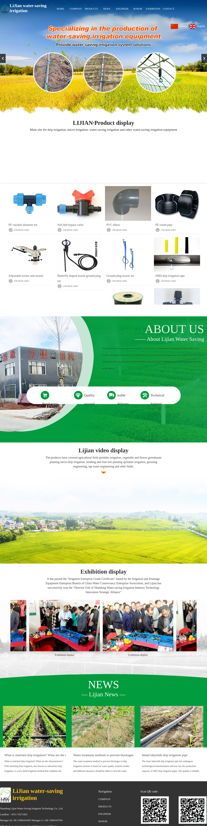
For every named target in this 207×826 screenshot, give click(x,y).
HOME (60, 8)
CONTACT (168, 8)
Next (204, 58)
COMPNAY (76, 8)
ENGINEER (122, 8)
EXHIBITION (153, 8)
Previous (3, 58)
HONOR (137, 8)
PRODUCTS (91, 8)
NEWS (106, 8)
